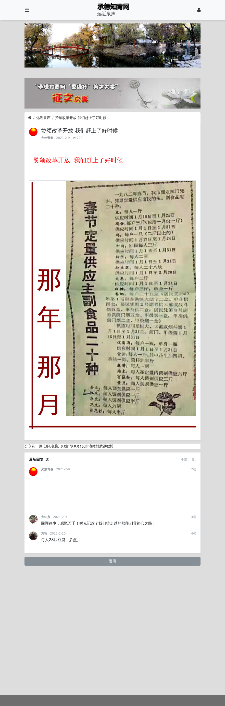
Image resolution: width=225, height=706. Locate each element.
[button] (184, 459)
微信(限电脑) (49, 446)
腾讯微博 (106, 446)
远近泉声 (43, 118)
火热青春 (47, 138)
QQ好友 (78, 446)
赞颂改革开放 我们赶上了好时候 (80, 118)
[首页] (29, 118)
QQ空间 (65, 446)
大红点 (45, 604)
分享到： (31, 446)
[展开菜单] (27, 10)
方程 (44, 620)
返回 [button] (112, 648)
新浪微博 (92, 446)
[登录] (199, 10)
